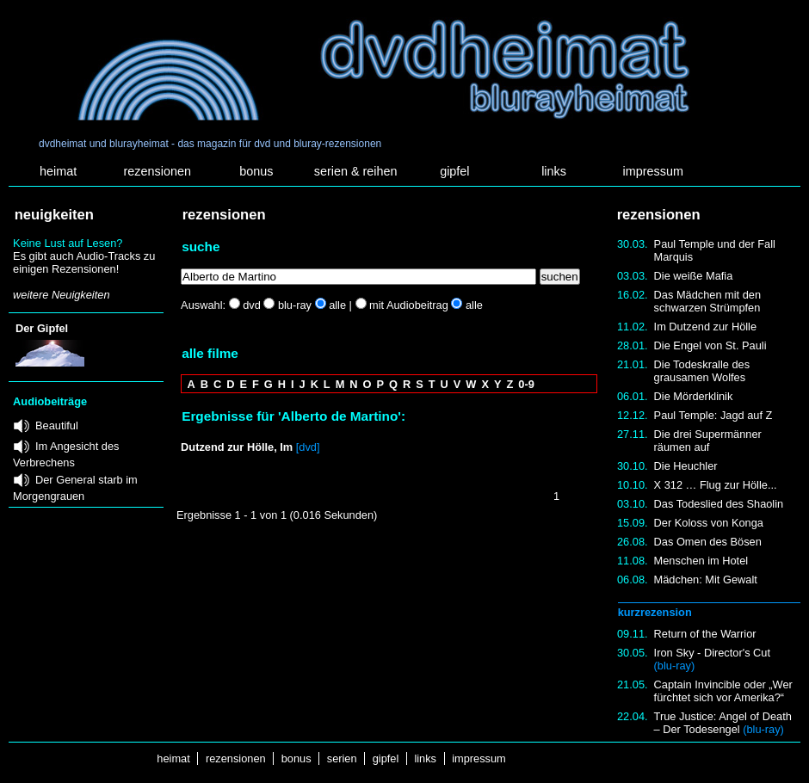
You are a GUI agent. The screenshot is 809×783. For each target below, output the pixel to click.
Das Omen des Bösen (708, 541)
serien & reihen (356, 171)
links (553, 171)
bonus (256, 171)
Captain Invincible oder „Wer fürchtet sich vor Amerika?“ (723, 691)
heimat (58, 171)
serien (342, 758)
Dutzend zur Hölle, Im (237, 447)
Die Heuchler (686, 465)
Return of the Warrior (705, 633)
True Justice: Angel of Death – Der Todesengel (723, 723)
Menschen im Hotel (701, 560)
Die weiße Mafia (693, 275)
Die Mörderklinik (693, 396)
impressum (653, 171)
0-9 (526, 384)
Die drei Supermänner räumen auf (708, 440)
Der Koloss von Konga (708, 522)
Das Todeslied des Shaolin (719, 503)
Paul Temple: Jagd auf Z (713, 415)
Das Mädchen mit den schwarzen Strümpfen (707, 301)
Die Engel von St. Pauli (710, 345)
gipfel (454, 171)
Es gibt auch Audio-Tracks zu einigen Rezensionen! (84, 262)
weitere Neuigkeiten (61, 294)
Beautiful (56, 425)
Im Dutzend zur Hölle (705, 326)
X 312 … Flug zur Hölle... (715, 484)
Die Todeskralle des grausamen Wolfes (702, 371)
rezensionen (157, 171)
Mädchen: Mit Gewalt (705, 579)
